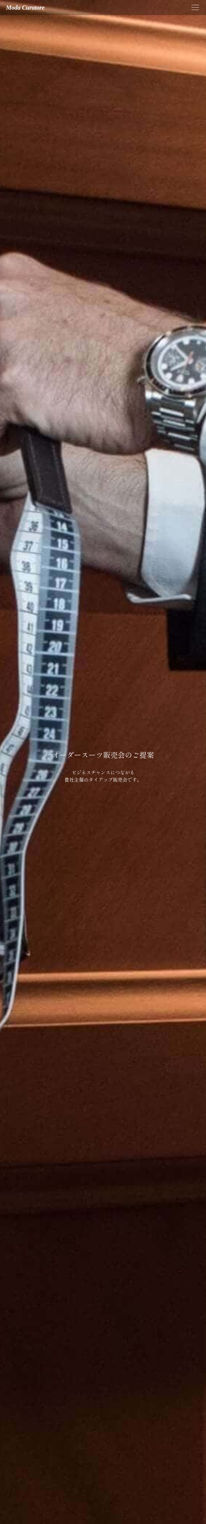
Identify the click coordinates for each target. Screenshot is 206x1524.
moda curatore (25, 7)
